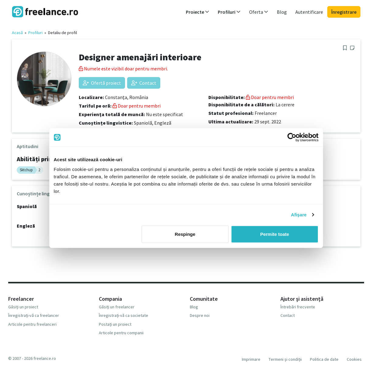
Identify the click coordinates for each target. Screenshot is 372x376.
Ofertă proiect (102, 83)
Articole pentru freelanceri (32, 324)
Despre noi (200, 315)
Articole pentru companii (121, 332)
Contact (143, 83)
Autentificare (309, 12)
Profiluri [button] (229, 12)
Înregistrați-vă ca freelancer (33, 315)
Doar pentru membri (137, 106)
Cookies (354, 359)
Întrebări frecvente (297, 307)
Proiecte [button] (197, 12)
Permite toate (274, 233)
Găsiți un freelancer (116, 307)
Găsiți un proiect (23, 307)
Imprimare (251, 359)
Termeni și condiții (285, 359)
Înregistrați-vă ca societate (123, 315)
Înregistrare (343, 12)
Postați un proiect (115, 324)
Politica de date (324, 359)
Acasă (17, 32)
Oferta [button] (258, 12)
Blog (282, 12)
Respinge (185, 233)
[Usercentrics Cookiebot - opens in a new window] (291, 137)
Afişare (299, 214)
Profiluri (35, 32)
